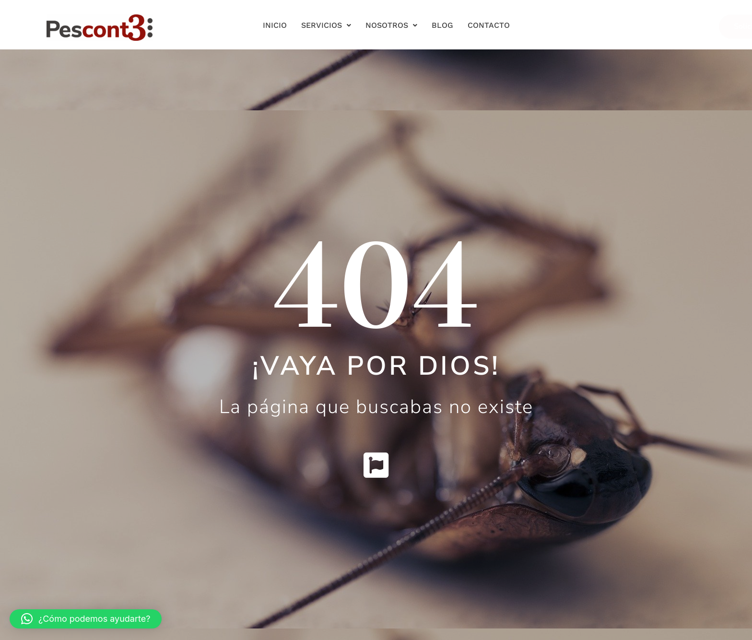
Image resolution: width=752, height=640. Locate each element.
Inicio (275, 25)
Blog (442, 25)
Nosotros (391, 25)
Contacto (489, 25)
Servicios (326, 25)
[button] (86, 618)
